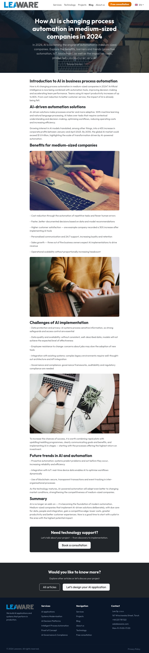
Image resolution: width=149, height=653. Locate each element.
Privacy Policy (134, 649)
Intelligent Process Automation (55, 625)
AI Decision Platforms (51, 621)
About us (100, 4)
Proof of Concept (49, 630)
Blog (91, 4)
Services (57, 4)
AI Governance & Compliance (54, 635)
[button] (139, 5)
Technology (70, 4)
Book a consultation (74, 545)
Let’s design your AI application (86, 587)
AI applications (48, 611)
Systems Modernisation (51, 616)
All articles (49, 587)
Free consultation (120, 4)
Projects (82, 4)
